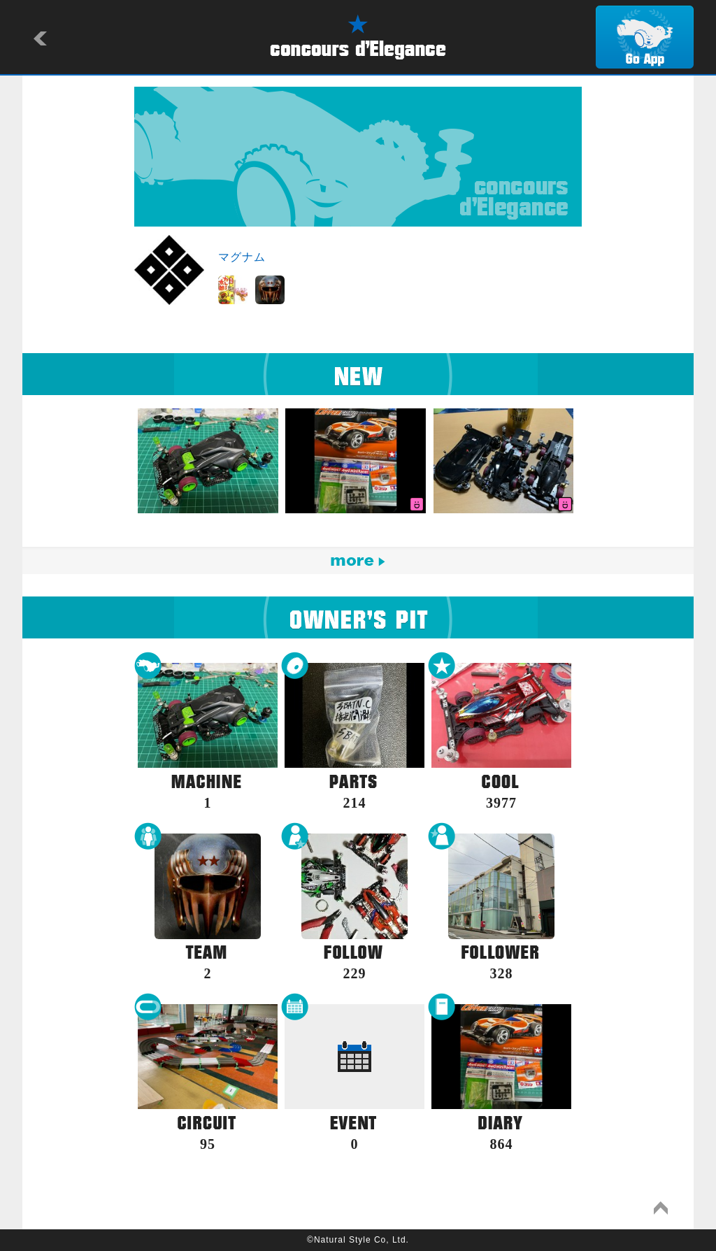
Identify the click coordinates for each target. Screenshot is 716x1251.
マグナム (242, 257)
